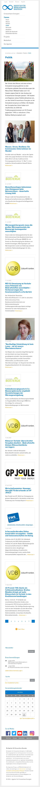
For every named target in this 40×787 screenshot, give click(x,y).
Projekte (7, 37)
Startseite (19, 53)
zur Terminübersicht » (27, 718)
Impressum (29, 738)
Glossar (17, 1)
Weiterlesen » (9, 165)
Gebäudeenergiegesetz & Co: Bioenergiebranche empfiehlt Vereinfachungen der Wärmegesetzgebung (17, 392)
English (23, 1)
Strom (7, 19)
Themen (6, 17)
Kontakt (11, 1)
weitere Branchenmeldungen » (14, 670)
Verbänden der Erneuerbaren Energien (15, 770)
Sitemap (15, 738)
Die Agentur (8, 44)
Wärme (8, 21)
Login (5, 1)
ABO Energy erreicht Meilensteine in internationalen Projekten (17, 662)
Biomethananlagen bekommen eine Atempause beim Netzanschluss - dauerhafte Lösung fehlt (18, 190)
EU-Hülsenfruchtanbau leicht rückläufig (18, 667)
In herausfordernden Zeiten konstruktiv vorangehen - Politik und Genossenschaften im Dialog (19, 533)
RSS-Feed (8, 738)
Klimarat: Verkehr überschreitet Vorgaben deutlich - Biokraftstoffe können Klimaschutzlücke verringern (19, 444)
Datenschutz (21, 738)
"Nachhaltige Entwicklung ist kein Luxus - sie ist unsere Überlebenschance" (19, 346)
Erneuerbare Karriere (11, 33)
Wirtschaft (8, 27)
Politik (7, 25)
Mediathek (7, 40)
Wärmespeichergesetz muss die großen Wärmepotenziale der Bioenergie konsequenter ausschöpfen (18, 228)
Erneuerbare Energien (11, 14)
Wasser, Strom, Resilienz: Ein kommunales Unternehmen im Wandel (18, 149)
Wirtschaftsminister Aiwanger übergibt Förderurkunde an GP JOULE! (18, 490)
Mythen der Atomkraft (11, 31)
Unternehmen (22, 768)
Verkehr (8, 23)
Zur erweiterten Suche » (12, 682)
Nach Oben (21, 629)
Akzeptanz (8, 29)
